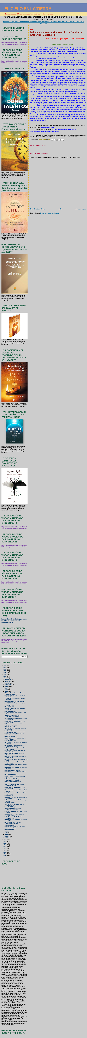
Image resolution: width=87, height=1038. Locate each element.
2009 (5, 855)
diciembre (8, 679)
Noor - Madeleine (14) (11, 774)
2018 (5, 839)
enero (7, 837)
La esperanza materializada (12, 770)
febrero (7, 836)
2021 (5, 674)
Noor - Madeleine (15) (11, 711)
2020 (5, 676)
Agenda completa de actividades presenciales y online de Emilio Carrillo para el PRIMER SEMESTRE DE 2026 (43, 23)
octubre (7, 683)
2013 (5, 848)
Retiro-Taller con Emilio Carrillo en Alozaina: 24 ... (14, 734)
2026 (5, 665)
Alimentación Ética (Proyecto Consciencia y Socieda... (13, 716)
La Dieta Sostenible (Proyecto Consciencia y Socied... (13, 779)
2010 (5, 854)
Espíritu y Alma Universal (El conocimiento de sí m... (13, 782)
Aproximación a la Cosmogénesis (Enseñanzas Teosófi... (14, 746)
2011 (5, 852)
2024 (5, 669)
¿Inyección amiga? (10, 825)
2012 (5, 850)
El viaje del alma (9, 829)
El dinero (7, 831)
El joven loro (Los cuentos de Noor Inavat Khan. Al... (14, 702)
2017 (5, 841)
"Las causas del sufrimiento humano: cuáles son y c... (15, 699)
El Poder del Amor (10, 726)
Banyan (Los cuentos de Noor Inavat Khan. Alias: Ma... (15, 827)
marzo (7, 834)
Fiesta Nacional (9, 795)
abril (6, 832)
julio (6, 688)
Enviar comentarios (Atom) (49, 213)
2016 (5, 843)
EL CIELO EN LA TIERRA (27, 8)
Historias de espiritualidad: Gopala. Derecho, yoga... (14, 693)
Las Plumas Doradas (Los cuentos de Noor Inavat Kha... (15, 731)
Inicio (60, 209)
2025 (5, 667)
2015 (5, 845)
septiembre (8, 684)
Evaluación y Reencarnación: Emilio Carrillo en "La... (15, 751)
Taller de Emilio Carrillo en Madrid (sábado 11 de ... (14, 805)
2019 (5, 678)
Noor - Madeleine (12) (11, 807)
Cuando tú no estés (10, 736)
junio (6, 689)
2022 (5, 672)
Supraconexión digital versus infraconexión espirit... (13, 809)
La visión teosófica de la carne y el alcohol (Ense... (14, 814)
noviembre (8, 681)
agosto (7, 686)
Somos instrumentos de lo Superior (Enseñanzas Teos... (15, 785)
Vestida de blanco (9, 802)
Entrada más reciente (37, 209)
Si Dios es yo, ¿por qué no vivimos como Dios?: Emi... (14, 724)
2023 (5, 671)
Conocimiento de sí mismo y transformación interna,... (13, 823)
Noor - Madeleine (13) (11, 740)
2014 (5, 846)
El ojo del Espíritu (9, 706)
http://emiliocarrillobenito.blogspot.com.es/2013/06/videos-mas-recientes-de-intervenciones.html (14, 620)
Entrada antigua (80, 209)
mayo (6, 691)
